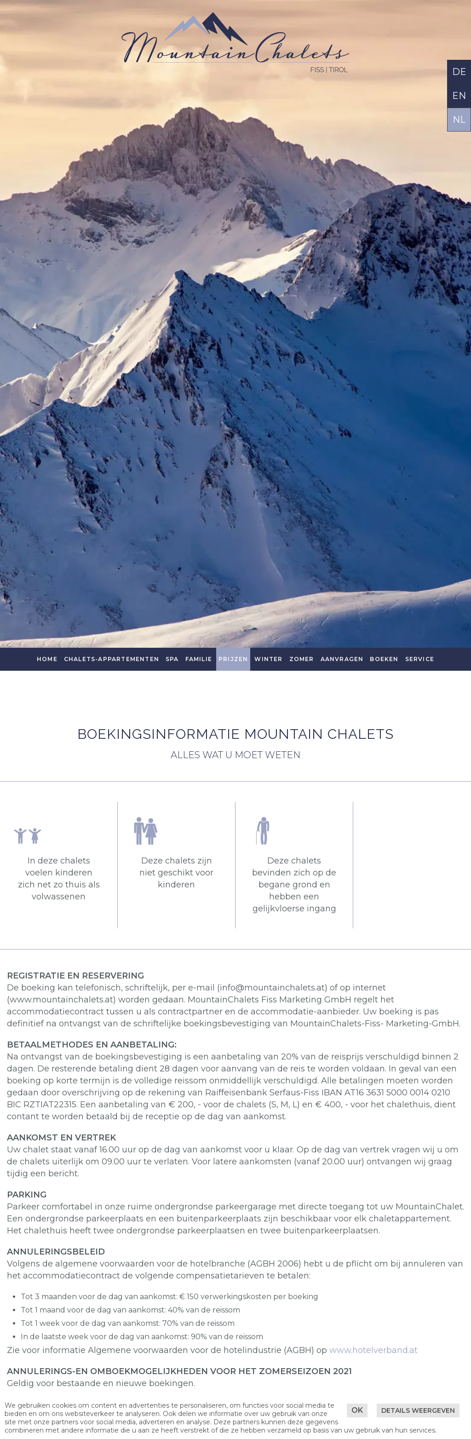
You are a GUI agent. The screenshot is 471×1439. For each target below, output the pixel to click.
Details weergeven (418, 1410)
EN (459, 95)
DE (459, 71)
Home (47, 659)
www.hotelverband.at (373, 1350)
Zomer (301, 659)
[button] (176, 831)
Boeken (384, 659)
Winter (268, 659)
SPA (172, 659)
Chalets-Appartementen (111, 659)
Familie (198, 659)
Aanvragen (342, 659)
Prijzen (233, 659)
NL (459, 119)
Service (419, 659)
